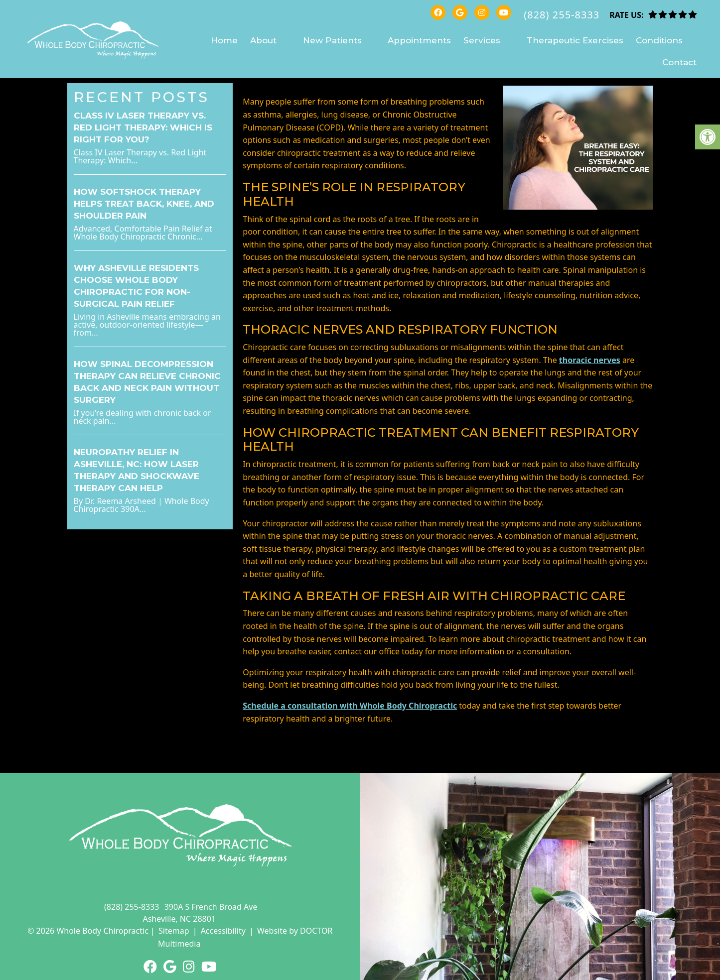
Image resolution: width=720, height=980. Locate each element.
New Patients (332, 40)
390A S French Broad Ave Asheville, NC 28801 (200, 912)
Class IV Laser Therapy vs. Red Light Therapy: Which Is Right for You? (143, 127)
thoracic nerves (589, 360)
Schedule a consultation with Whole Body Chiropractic (350, 705)
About (263, 40)
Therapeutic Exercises (575, 40)
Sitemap (173, 930)
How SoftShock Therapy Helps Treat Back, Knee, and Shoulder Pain (144, 204)
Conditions (659, 40)
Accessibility (223, 930)
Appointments (419, 40)
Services (481, 40)
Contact (679, 62)
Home (224, 40)
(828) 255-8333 (561, 14)
